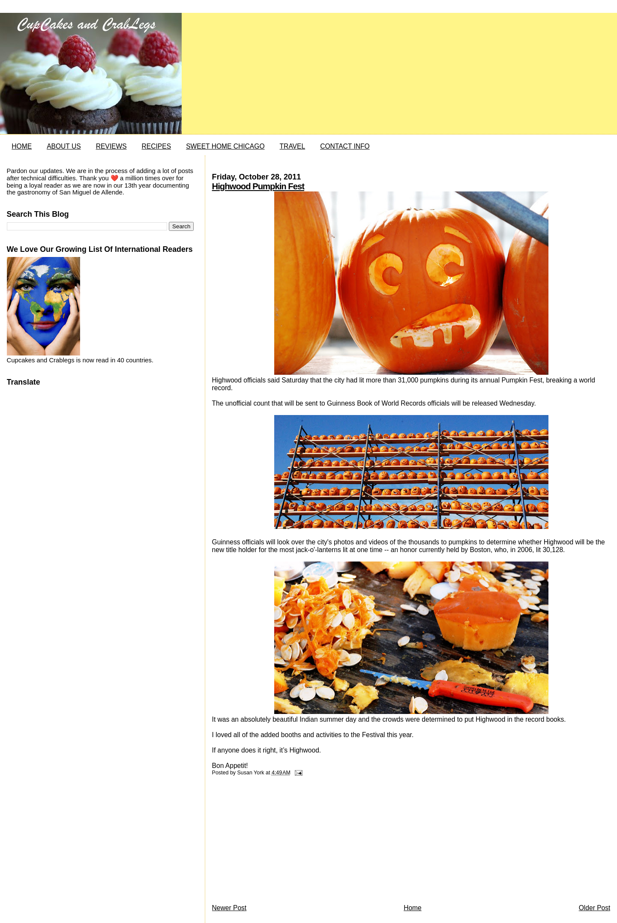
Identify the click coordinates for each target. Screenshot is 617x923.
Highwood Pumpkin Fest (258, 186)
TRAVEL (293, 146)
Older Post (595, 907)
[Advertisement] (276, 842)
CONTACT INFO (345, 146)
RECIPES (156, 146)
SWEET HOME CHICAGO (225, 146)
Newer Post (229, 907)
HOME (22, 146)
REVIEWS (111, 146)
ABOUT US (64, 146)
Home (413, 907)
